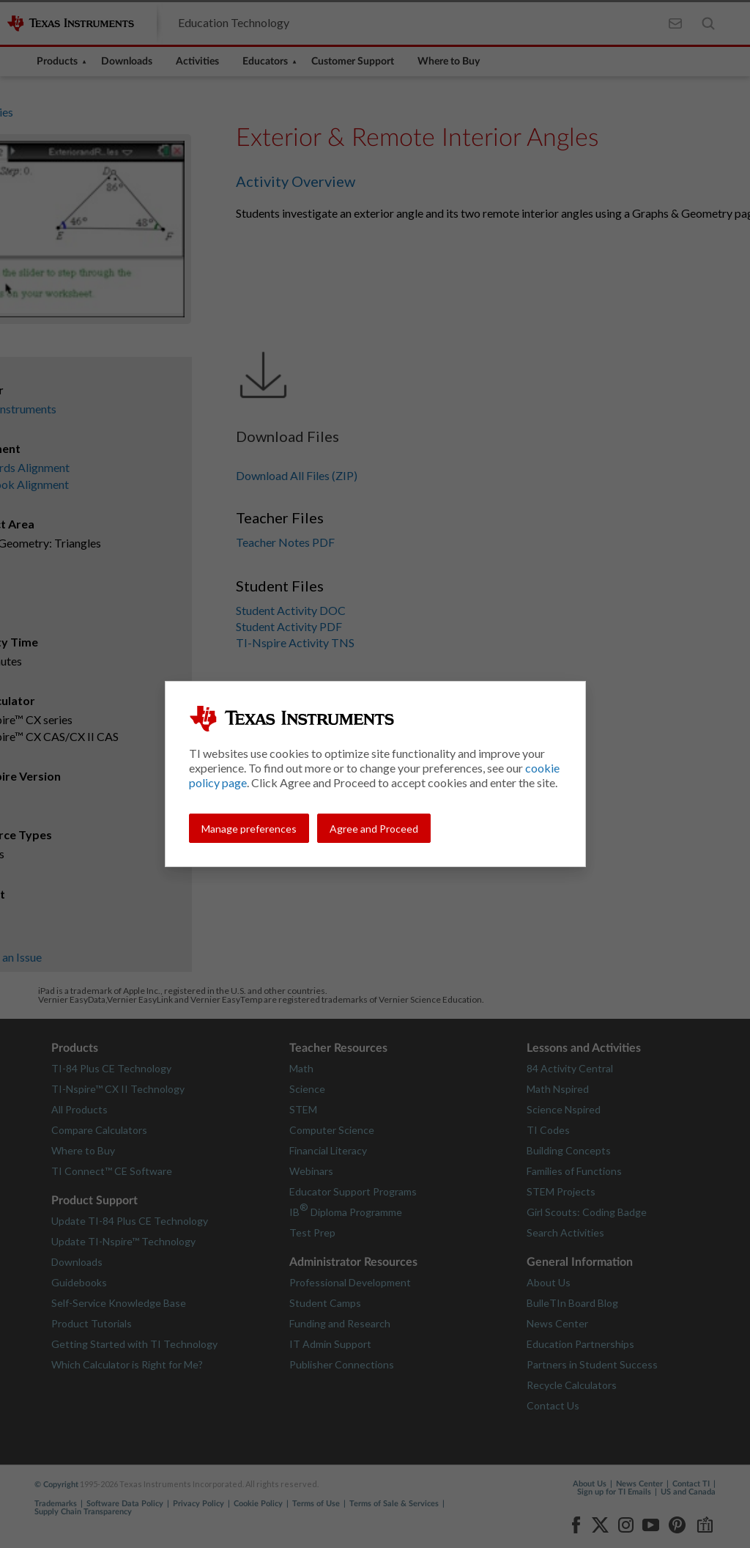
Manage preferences (249, 828)
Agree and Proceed (374, 828)
